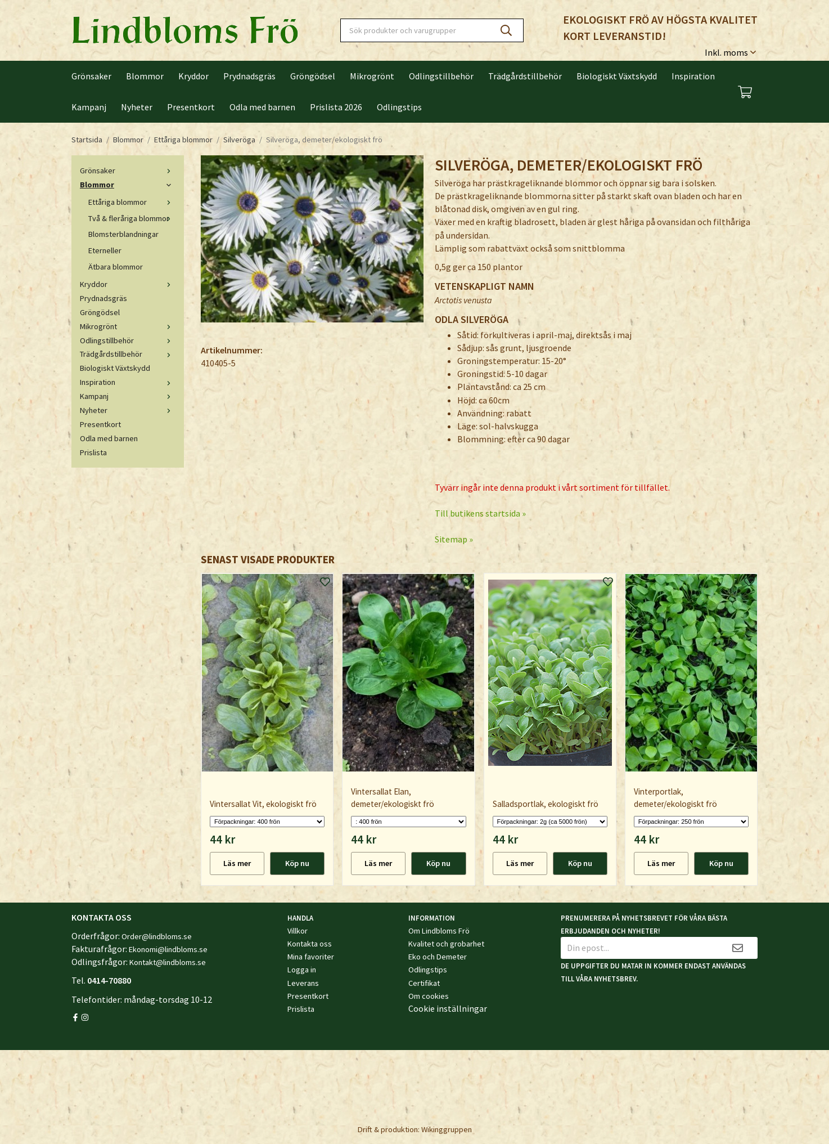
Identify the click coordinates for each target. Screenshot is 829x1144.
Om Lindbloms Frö (439, 931)
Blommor (145, 76)
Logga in (301, 969)
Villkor (297, 931)
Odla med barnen (262, 107)
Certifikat (424, 983)
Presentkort (191, 107)
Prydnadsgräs (249, 76)
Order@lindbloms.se (156, 936)
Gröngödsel (312, 76)
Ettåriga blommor (131, 202)
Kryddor (193, 76)
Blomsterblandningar (123, 234)
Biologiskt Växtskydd (616, 76)
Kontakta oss (309, 944)
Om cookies (428, 996)
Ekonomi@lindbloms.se (168, 949)
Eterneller (104, 250)
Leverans (303, 983)
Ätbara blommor (115, 267)
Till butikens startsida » (480, 513)
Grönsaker (91, 76)
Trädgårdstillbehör (525, 76)
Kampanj (88, 107)
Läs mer (237, 863)
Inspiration (693, 76)
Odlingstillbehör (441, 76)
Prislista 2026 (336, 107)
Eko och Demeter (437, 957)
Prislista (93, 452)
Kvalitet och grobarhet (446, 944)
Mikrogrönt (372, 76)
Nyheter (136, 107)
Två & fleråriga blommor (131, 218)
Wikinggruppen (446, 1129)
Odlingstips (399, 107)
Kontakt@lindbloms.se (167, 962)
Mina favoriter (310, 957)
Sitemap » (454, 539)
